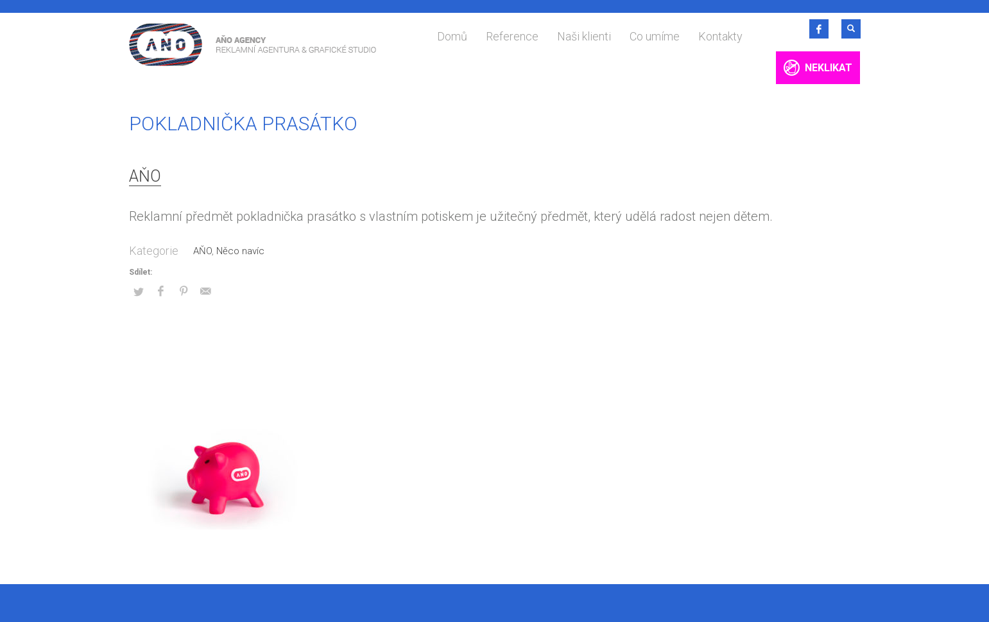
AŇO (145, 176)
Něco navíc (240, 251)
